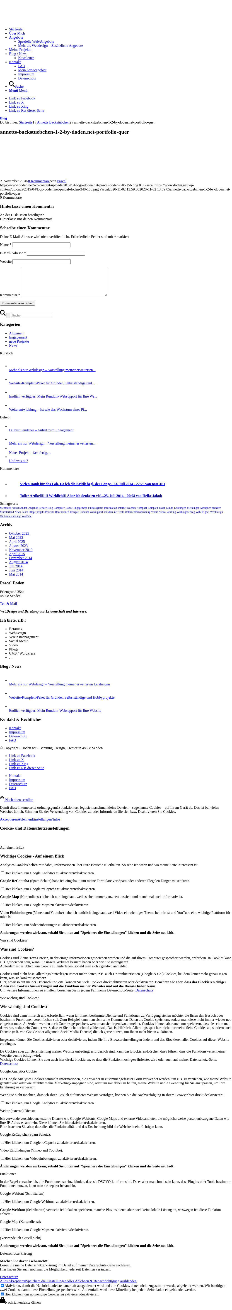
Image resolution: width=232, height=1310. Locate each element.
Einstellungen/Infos (46, 825)
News (13, 351)
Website (6, 261)
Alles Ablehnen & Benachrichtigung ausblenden (102, 1286)
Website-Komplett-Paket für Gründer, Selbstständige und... (52, 389)
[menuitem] (120, 29)
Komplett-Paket (156, 513)
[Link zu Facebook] (22, 98)
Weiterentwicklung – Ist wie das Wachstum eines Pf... (48, 415)
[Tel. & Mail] (8, 609)
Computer (59, 513)
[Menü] (18, 90)
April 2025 (17, 547)
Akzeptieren (9, 825)
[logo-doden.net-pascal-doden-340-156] (34, 21)
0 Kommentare (39, 181)
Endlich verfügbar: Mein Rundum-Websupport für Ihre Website (55, 716)
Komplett (142, 513)
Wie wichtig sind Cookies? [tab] (19, 1003)
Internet (122, 513)
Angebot (33, 513)
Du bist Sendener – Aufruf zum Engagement (41, 435)
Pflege (32, 517)
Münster (216, 513)
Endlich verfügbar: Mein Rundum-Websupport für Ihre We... (53, 402)
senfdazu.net (110, 517)
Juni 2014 (16, 576)
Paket (25, 517)
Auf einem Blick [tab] (12, 853)
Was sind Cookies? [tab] (13, 946)
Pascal (61, 181)
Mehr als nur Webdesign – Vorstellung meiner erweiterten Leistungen (59, 690)
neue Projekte (19, 347)
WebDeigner (202, 517)
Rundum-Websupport (91, 517)
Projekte (49, 517)
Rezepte (74, 517)
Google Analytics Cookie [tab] (18, 1077)
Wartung (171, 517)
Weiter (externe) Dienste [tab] (18, 1116)
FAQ (12, 746)
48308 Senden (19, 513)
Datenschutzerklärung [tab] (16, 1259)
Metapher (205, 513)
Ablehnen (25, 825)
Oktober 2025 (19, 539)
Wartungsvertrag (186, 517)
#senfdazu (5, 513)
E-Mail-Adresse (13, 253)
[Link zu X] (16, 102)
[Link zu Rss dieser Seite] (26, 110)
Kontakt (15, 733)
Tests (121, 517)
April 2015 (17, 559)
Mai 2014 (16, 580)
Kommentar (10, 300)
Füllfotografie (95, 513)
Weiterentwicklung (10, 521)
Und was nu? (18, 466)
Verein (154, 517)
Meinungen (193, 513)
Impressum (17, 737)
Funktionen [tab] (8, 1179)
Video (162, 517)
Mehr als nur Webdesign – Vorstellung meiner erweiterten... (52, 375)
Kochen (131, 513)
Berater (42, 513)
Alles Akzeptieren (13, 1286)
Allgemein (16, 339)
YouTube (26, 521)
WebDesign (216, 517)
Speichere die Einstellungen (46, 1286)
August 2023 (18, 551)
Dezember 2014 (20, 563)
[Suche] (16, 86)
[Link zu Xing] (18, 106)
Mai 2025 (16, 543)
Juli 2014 (15, 571)
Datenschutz (18, 742)
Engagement (18, 343)
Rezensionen (62, 517)
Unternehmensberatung (137, 517)
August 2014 (18, 567)
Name (5, 245)
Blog (3, 118)
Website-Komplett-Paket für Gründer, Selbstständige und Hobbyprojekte (62, 703)
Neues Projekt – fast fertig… (30, 458)
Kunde (169, 513)
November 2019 (21, 555)
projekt (40, 517)
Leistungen (180, 513)
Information (110, 513)
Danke (68, 513)
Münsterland (7, 517)
